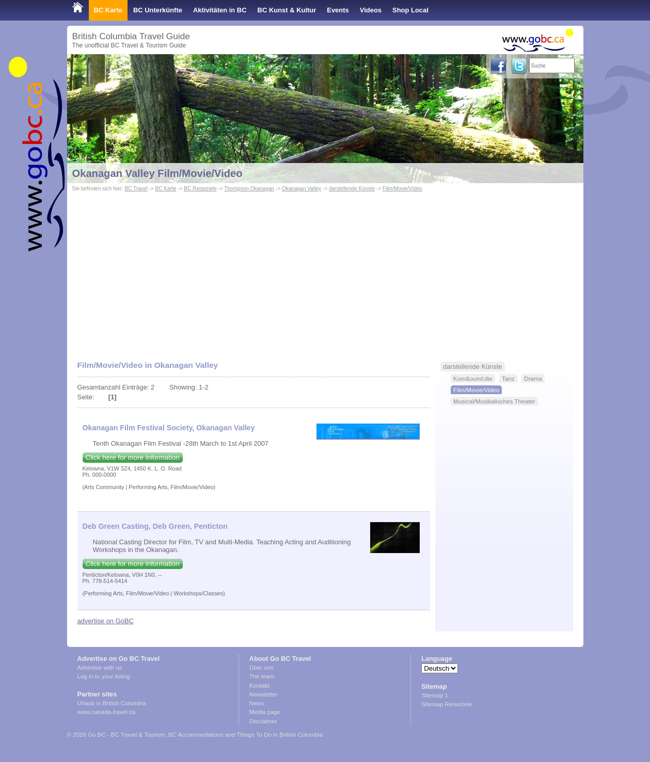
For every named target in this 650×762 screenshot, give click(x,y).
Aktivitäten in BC (220, 10)
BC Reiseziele (200, 188)
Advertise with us (99, 667)
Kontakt (259, 686)
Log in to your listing (103, 676)
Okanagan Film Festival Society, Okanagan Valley (169, 428)
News (256, 703)
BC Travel (135, 188)
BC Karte (108, 10)
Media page (264, 712)
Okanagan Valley (301, 188)
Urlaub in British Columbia (111, 703)
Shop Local (410, 10)
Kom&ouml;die (473, 378)
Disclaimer (263, 721)
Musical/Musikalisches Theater (494, 401)
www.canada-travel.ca (106, 712)
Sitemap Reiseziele (446, 704)
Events (337, 10)
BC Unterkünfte (157, 10)
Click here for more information (133, 457)
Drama (533, 378)
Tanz (508, 378)
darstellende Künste (352, 188)
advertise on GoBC (105, 621)
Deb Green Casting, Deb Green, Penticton (155, 526)
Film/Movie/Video (402, 188)
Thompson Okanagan (249, 188)
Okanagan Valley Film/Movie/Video (157, 173)
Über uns (261, 667)
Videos (371, 10)
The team (262, 676)
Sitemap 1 (434, 695)
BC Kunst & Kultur (287, 10)
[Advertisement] (325, 271)
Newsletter (263, 694)
